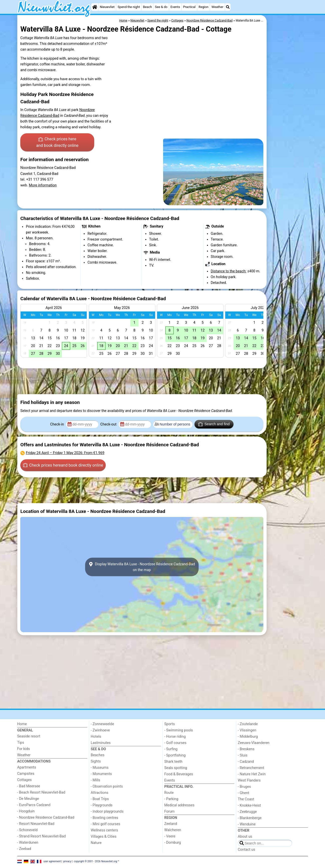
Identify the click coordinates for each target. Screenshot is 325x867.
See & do (161, 7)
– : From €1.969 (65, 453)
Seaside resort (28, 736)
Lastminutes (101, 743)
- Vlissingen (247, 730)
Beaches (97, 755)
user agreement (52, 861)
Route (169, 793)
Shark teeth (173, 762)
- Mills (95, 780)
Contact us (246, 849)
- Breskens (246, 749)
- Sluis (242, 755)
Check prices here (57, 143)
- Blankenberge (250, 818)
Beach (147, 7)
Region (203, 7)
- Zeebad (24, 849)
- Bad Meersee (28, 786)
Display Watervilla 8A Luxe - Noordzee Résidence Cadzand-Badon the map (142, 567)
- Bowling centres (104, 818)
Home (22, 724)
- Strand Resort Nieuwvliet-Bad (41, 836)
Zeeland (170, 824)
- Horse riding (175, 736)
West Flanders (249, 780)
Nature (96, 843)
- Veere (169, 836)
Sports (169, 724)
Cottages (24, 780)
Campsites (26, 774)
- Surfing (171, 749)
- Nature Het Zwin (252, 774)
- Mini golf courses (105, 824)
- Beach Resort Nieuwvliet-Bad (41, 792)
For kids (23, 749)
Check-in (57, 424)
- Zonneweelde (102, 724)
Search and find (214, 424)
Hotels (96, 736)
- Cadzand (246, 762)
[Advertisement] (288, 130)
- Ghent (243, 793)
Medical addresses (179, 805)
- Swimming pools (178, 730)
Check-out (108, 424)
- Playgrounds (102, 805)
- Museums (100, 768)
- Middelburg (248, 736)
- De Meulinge (28, 799)
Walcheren (172, 830)
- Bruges (244, 787)
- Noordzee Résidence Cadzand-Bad (45, 817)
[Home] (94, 7)
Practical (189, 7)
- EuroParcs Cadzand (34, 805)
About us (245, 836)
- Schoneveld (27, 830)
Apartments (26, 767)
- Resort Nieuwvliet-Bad (36, 824)
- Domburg (172, 842)
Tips (20, 742)
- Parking (171, 799)
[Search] (228, 7)
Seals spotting (175, 768)
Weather (217, 7)
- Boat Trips (100, 799)
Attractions (99, 793)
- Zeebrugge (247, 812)
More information (43, 185)
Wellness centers (104, 830)
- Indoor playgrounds (107, 811)
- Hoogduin (26, 811)
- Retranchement (251, 768)
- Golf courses (175, 743)
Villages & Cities (104, 836)
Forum (169, 811)
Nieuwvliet (107, 7)
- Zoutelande (248, 724)
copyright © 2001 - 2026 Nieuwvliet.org (95, 861)
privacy (67, 861)
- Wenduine (247, 824)
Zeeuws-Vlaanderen (253, 743)
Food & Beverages (178, 774)
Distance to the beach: (228, 271)
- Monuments (101, 774)
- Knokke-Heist (249, 805)
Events (175, 7)
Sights (96, 761)
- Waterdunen (28, 842)
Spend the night (129, 7)
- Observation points (107, 786)
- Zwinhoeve (100, 730)
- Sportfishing (175, 755)
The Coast (246, 799)
